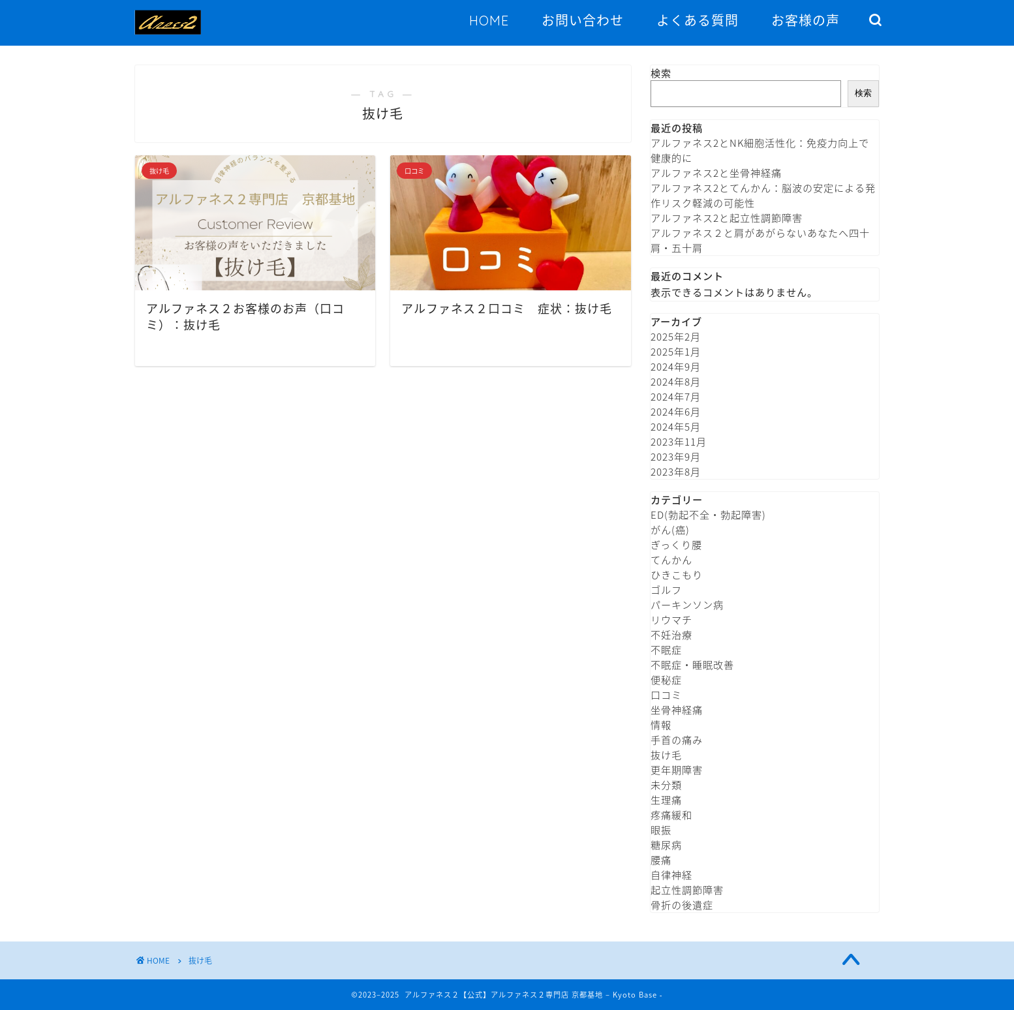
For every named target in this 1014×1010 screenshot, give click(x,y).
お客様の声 (805, 20)
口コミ (666, 694)
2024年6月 (676, 411)
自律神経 (671, 874)
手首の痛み (677, 739)
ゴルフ (666, 589)
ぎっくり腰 (676, 544)
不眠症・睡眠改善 (692, 664)
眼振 (661, 829)
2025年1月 (676, 351)
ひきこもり (677, 574)
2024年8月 (676, 381)
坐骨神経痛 (677, 709)
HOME (489, 20)
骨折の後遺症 (682, 904)
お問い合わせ (583, 20)
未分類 (666, 784)
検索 (661, 72)
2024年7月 (676, 396)
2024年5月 (676, 426)
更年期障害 (677, 769)
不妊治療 (671, 634)
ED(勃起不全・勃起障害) (708, 514)
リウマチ (671, 619)
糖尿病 (666, 844)
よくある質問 (697, 20)
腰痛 (661, 859)
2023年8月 (676, 471)
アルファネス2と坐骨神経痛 (716, 172)
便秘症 (666, 679)
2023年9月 (676, 456)
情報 (661, 724)
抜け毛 (666, 754)
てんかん (671, 559)
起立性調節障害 (687, 889)
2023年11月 (679, 441)
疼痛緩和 (671, 814)
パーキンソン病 (687, 604)
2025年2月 (676, 336)
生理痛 (666, 799)
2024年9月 (676, 366)
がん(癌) (670, 529)
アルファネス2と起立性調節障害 (727, 217)
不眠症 (666, 649)
